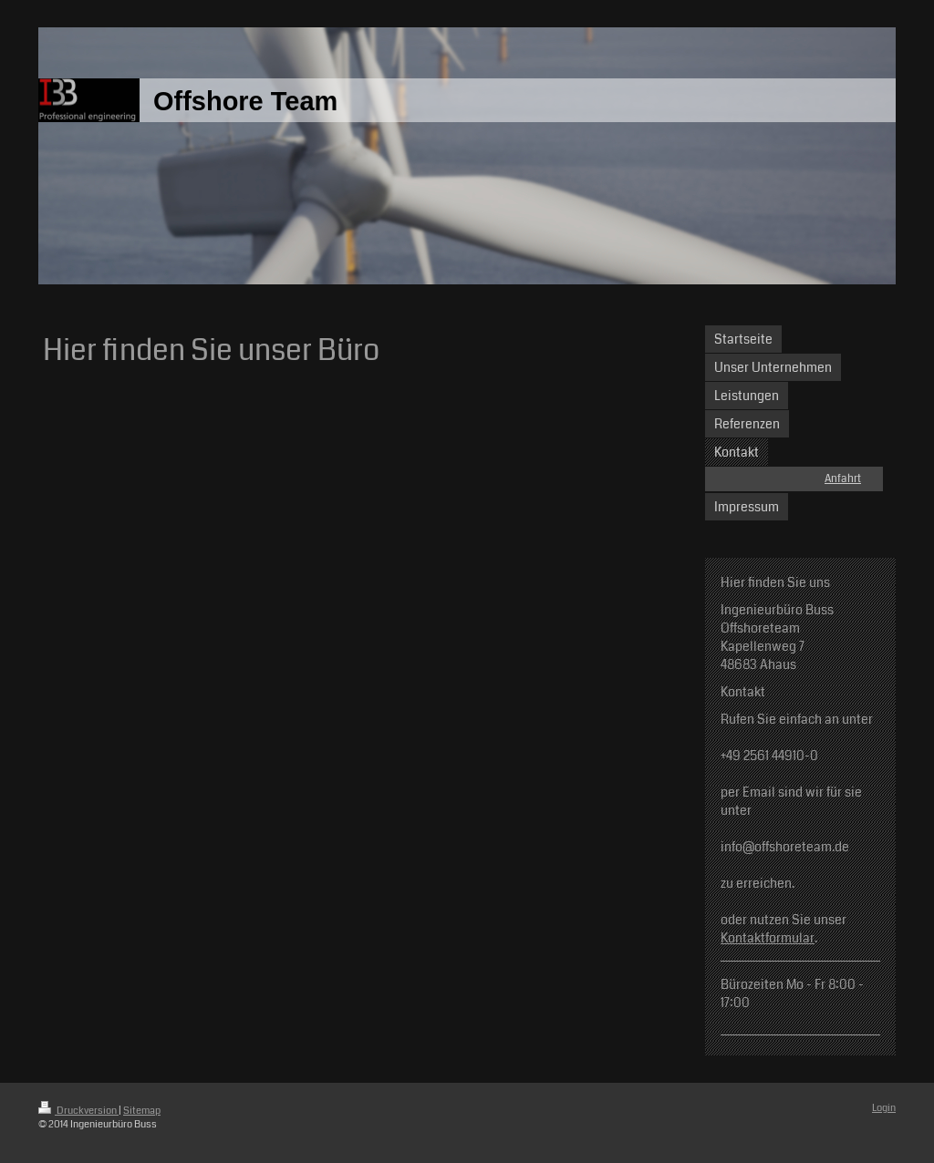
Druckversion (78, 1110)
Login (884, 1108)
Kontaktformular (768, 938)
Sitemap (142, 1110)
